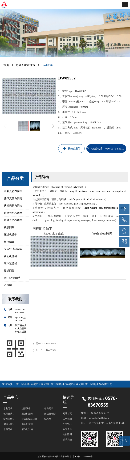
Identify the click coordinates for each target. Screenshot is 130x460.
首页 (6, 65)
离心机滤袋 (10, 256)
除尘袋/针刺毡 (12, 277)
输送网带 (9, 270)
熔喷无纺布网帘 (13, 213)
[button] (125, 4)
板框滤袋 (9, 241)
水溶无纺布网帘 (13, 220)
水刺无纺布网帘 (13, 191)
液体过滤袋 (10, 263)
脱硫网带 (9, 227)
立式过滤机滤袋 (13, 249)
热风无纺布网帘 (13, 198)
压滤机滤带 (10, 234)
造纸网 (8, 285)
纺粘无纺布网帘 (13, 205)
